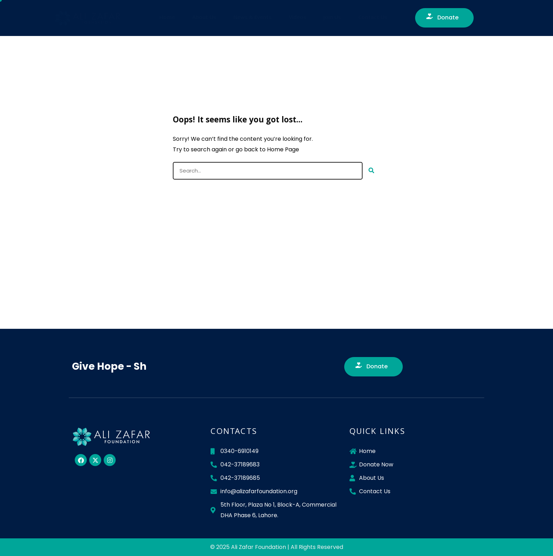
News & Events (252, 18)
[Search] (371, 171)
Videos (297, 18)
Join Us (332, 18)
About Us (204, 18)
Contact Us (372, 18)
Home (167, 18)
